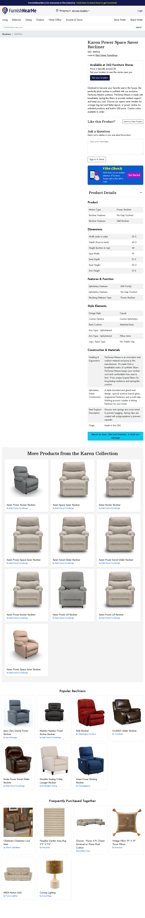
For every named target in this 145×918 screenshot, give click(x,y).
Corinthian (119, 734)
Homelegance (84, 785)
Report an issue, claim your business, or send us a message (115, 436)
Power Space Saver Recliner (24, 560)
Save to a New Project (133, 121)
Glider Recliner (124, 730)
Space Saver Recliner (66, 505)
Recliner (82, 730)
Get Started (134, 175)
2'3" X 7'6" (53, 842)
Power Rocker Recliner (21, 505)
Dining (28, 19)
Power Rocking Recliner (86, 781)
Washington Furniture (87, 734)
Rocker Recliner (110, 505)
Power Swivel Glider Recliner (116, 560)
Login (140, 10)
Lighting (48, 892)
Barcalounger (11, 737)
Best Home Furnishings (106, 55)
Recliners (6, 34)
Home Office (55, 19)
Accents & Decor (74, 19)
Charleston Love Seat (17, 842)
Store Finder (120, 19)
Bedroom (16, 19)
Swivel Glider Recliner (66, 560)
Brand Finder (136, 19)
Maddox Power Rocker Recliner (51, 732)
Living (5, 19)
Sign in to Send (96, 159)
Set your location (100, 77)
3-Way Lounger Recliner (51, 781)
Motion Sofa (13, 892)
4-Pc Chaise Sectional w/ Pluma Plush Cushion (90, 844)
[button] (115, 175)
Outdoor (40, 19)
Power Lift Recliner (65, 614)
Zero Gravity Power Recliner (16, 732)
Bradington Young (49, 785)
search (138, 27)
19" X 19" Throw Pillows (124, 842)
